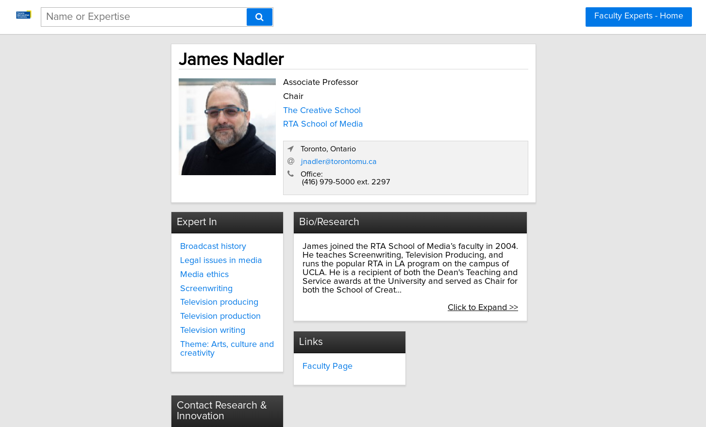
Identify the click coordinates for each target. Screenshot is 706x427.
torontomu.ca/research (474, 353)
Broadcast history (149, 223)
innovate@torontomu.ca (476, 336)
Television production (156, 293)
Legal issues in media (157, 237)
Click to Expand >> (555, 267)
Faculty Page (298, 325)
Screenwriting (142, 265)
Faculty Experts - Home (638, 16)
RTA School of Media (254, 122)
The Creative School (252, 108)
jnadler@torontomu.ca (496, 138)
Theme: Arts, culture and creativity (162, 325)
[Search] (259, 17)
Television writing (148, 307)
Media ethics (140, 251)
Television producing (155, 279)
